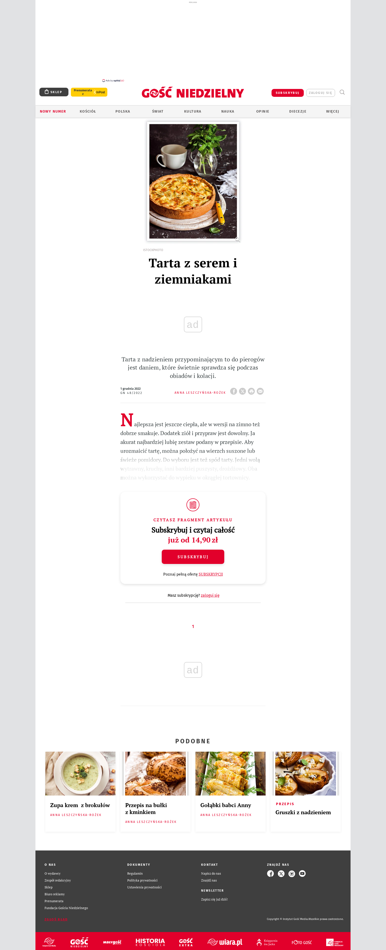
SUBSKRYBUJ (288, 93)
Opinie (262, 111)
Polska (122, 111)
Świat (158, 111)
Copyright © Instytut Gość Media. (287, 919)
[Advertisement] (193, 41)
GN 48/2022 (131, 393)
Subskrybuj (193, 557)
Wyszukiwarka (342, 92)
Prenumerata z (83, 92)
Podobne (193, 741)
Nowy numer (53, 111)
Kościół (88, 111)
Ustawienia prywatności (144, 887)
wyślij (261, 390)
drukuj (252, 390)
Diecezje (297, 111)
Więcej (332, 111)
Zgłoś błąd (56, 919)
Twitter (243, 390)
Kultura (193, 111)
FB (234, 390)
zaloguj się (320, 93)
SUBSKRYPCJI (211, 574)
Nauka (228, 111)
